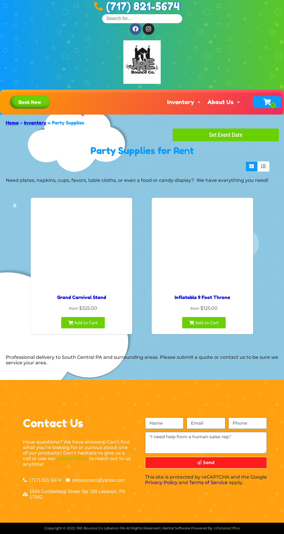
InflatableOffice (227, 528)
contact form (72, 458)
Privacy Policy (161, 482)
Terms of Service (208, 482)
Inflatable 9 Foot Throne (202, 297)
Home (12, 123)
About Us (224, 102)
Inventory (184, 102)
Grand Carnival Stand (81, 297)
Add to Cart (83, 322)
